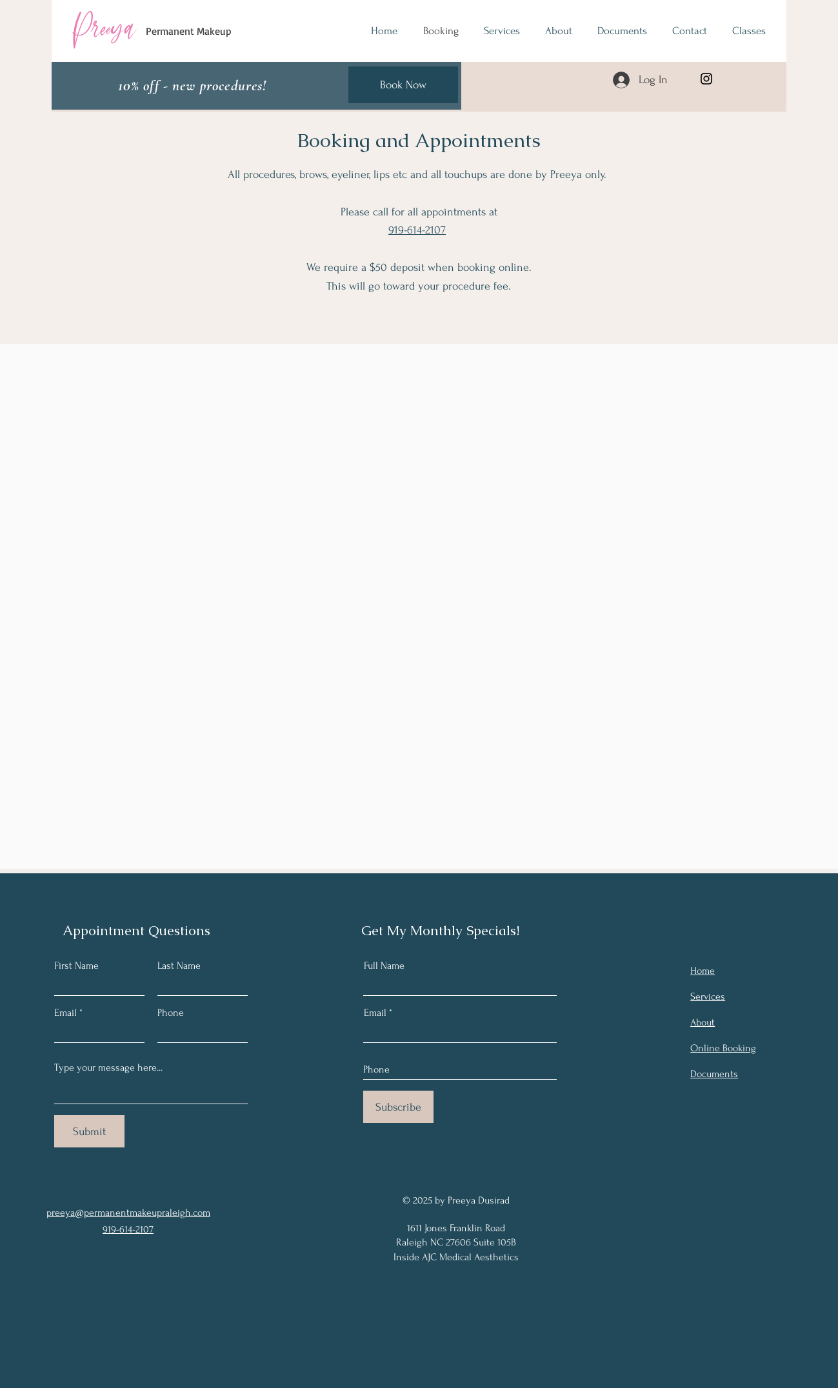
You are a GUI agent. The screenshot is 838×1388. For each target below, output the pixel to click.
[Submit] (89, 1131)
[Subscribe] (398, 1107)
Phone (170, 1012)
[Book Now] (403, 84)
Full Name (384, 965)
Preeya (103, 28)
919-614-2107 (417, 230)
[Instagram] (706, 78)
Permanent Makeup (189, 31)
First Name (76, 965)
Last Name (179, 965)
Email (65, 1012)
